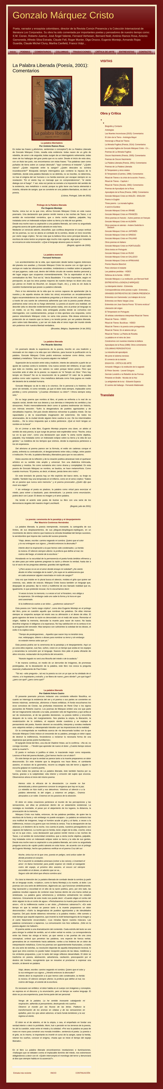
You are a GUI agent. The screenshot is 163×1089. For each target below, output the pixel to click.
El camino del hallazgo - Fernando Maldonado (124, 385)
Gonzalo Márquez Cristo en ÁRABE (120, 210)
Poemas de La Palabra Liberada (118, 167)
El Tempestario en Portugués (117, 312)
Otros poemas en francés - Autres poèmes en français (127, 218)
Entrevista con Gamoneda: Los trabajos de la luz (125, 297)
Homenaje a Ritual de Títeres (117, 141)
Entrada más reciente (22, 1073)
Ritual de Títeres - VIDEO (115, 319)
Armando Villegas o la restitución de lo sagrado (124, 367)
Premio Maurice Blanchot (115, 264)
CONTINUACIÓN (83, 1073)
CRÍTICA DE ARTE (104, 51)
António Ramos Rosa (53, 146)
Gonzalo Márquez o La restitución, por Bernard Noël (126, 279)
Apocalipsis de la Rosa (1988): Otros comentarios (125, 345)
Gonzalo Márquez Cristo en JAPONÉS (121, 231)
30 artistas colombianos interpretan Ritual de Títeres (127, 316)
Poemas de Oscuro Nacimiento (118, 159)
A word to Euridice (112, 207)
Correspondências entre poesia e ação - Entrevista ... (127, 290)
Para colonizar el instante (115, 268)
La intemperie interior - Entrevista (119, 286)
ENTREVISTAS (126, 51)
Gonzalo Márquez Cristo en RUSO (119, 253)
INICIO (53, 1073)
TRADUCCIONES (82, 51)
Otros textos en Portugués (116, 249)
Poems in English (112, 199)
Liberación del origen (113, 308)
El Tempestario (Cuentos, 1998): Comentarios (124, 174)
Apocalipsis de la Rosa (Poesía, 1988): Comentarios (127, 192)
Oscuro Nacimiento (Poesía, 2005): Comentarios (125, 155)
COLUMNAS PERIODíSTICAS (118, 348)
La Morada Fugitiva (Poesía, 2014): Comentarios (125, 144)
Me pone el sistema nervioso (117, 356)
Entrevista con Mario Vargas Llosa (119, 301)
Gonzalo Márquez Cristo (63, 15)
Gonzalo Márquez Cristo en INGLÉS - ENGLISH (125, 196)
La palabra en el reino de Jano (117, 337)
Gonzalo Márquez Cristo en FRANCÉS (121, 214)
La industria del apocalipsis (116, 352)
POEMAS (25, 51)
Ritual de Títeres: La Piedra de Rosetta (121, 334)
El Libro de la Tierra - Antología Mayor (121, 137)
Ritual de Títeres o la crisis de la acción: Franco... (125, 178)
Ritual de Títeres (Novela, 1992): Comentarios (124, 185)
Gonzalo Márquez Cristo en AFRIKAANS (122, 260)
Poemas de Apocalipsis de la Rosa (119, 189)
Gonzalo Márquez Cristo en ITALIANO (121, 238)
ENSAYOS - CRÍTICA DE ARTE (118, 363)
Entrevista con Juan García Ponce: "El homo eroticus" (127, 304)
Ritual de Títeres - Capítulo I (117, 181)
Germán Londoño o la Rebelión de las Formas (124, 374)
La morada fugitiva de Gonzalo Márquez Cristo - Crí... (127, 148)
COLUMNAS (62, 51)
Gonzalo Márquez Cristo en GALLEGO (121, 257)
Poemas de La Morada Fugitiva (118, 152)
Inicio (13, 51)
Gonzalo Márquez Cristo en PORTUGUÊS (122, 246)
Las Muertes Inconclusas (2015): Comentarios (124, 133)
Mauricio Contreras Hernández (54, 522)
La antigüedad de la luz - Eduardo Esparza (123, 382)
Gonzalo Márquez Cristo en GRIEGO (120, 235)
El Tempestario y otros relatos (117, 170)
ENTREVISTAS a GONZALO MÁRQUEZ (122, 282)
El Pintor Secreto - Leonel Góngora (119, 371)
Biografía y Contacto (113, 126)
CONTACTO (145, 51)
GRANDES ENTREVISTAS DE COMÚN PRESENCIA (127, 293)
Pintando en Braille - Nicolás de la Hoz (121, 378)
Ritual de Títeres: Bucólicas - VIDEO (120, 323)
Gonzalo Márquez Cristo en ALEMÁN (120, 221)
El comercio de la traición (115, 359)
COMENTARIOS (43, 51)
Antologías (109, 130)
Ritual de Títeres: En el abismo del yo (120, 330)
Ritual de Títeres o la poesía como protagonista (125, 326)
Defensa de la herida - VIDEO (117, 275)
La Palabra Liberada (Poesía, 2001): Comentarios (126, 163)
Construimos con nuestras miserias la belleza (124, 341)
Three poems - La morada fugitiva (119, 203)
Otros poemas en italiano (115, 242)
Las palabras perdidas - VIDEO (118, 271)
